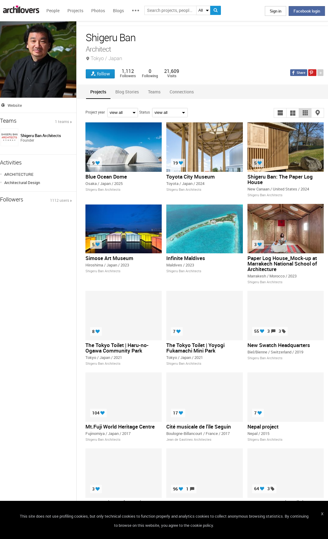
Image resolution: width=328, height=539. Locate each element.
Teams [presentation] (154, 92)
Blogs (118, 10)
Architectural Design (22, 182)
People (52, 10)
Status (144, 112)
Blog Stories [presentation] (127, 92)
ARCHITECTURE (19, 174)
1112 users (59, 200)
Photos (98, 10)
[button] (280, 113)
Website (15, 105)
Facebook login (307, 11)
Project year (95, 112)
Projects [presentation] (98, 92)
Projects (75, 10)
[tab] (98, 92)
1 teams (62, 121)
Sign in (275, 11)
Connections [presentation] (182, 92)
